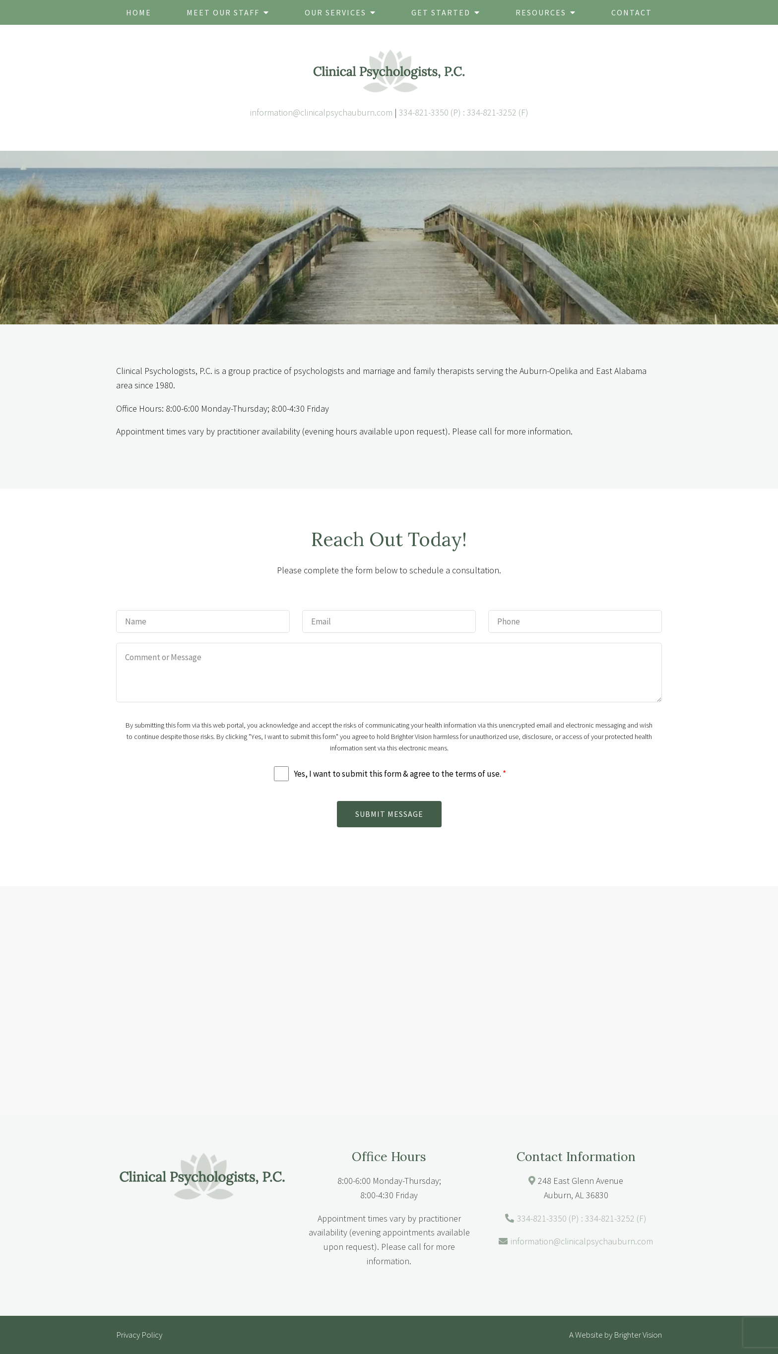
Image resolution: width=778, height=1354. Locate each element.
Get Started (440, 12)
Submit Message (389, 814)
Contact (631, 12)
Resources (541, 12)
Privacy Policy (139, 1334)
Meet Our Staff (223, 12)
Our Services (335, 12)
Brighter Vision (638, 1334)
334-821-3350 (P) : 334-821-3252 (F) (463, 112)
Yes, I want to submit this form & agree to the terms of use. (400, 773)
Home (138, 12)
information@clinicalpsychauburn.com (321, 112)
